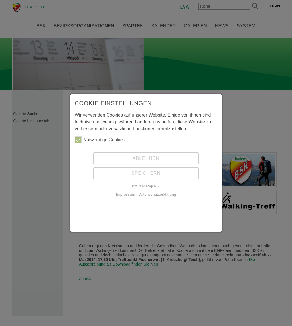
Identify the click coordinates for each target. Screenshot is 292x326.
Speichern (146, 173)
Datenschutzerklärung (157, 194)
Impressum (125, 194)
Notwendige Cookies (100, 139)
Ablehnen (146, 158)
